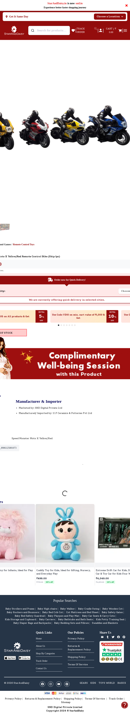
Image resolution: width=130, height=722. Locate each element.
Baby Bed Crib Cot (52, 612)
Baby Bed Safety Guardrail (30, 615)
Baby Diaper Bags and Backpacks (32, 623)
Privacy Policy (76, 638)
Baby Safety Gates (112, 612)
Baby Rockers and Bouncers (23, 612)
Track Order (116, 698)
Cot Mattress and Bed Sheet (82, 612)
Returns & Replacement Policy (79, 648)
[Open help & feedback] (124, 705)
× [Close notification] (126, 5)
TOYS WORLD (107, 683)
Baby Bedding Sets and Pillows (71, 623)
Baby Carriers (47, 619)
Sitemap (65, 702)
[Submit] (33, 30)
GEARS (84, 683)
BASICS (121, 683)
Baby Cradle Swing (88, 608)
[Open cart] (113, 30)
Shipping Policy (77, 657)
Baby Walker (67, 608)
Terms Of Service (78, 664)
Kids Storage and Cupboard (20, 619)
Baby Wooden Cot (112, 608)
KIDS (93, 683)
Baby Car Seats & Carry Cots (98, 615)
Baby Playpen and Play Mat (63, 615)
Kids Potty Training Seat (110, 619)
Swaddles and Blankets (105, 623)
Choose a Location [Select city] (110, 16)
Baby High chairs (47, 608)
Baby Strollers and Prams (19, 608)
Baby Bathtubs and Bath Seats (75, 619)
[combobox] (49, 30)
